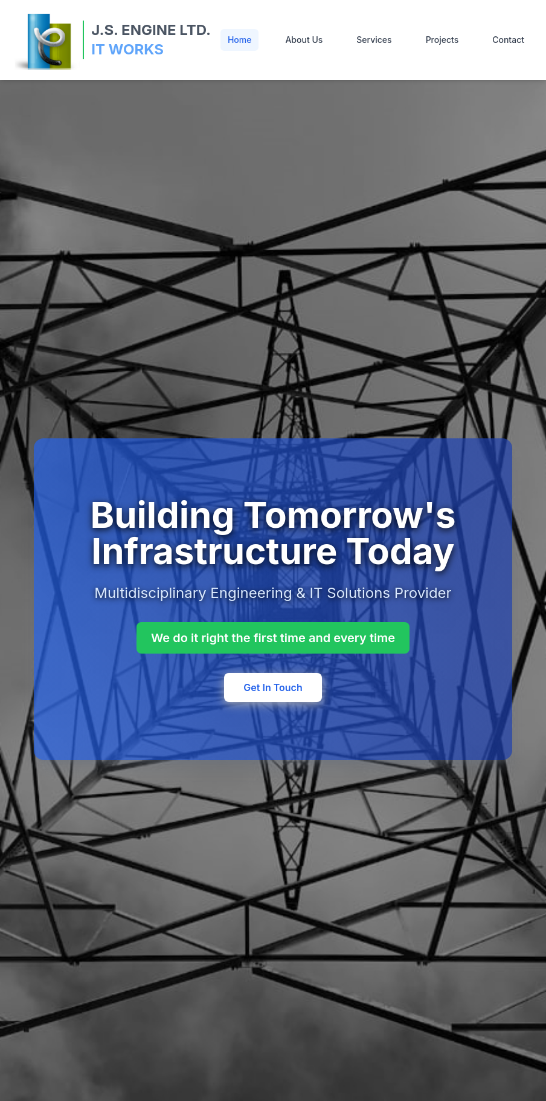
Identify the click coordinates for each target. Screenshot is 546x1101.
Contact (508, 39)
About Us (304, 39)
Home (240, 39)
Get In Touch (272, 687)
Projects (442, 39)
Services (373, 39)
